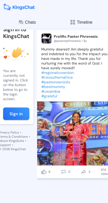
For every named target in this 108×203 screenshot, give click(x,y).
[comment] (63, 171)
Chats (27, 22)
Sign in (16, 114)
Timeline (81, 22)
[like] (43, 171)
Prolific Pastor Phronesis (76, 36)
